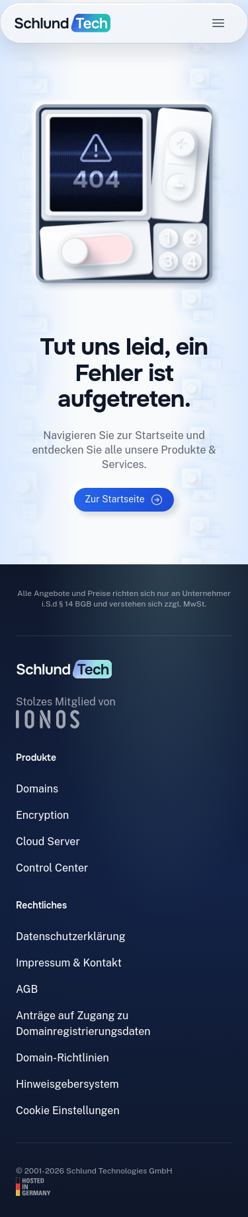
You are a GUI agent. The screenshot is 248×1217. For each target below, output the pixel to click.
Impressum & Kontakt (69, 963)
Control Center (52, 868)
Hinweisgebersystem (67, 1084)
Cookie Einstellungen (68, 1110)
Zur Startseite (124, 499)
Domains (37, 789)
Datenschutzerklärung (71, 936)
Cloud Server (48, 841)
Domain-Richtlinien (62, 1058)
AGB (27, 989)
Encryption (42, 815)
